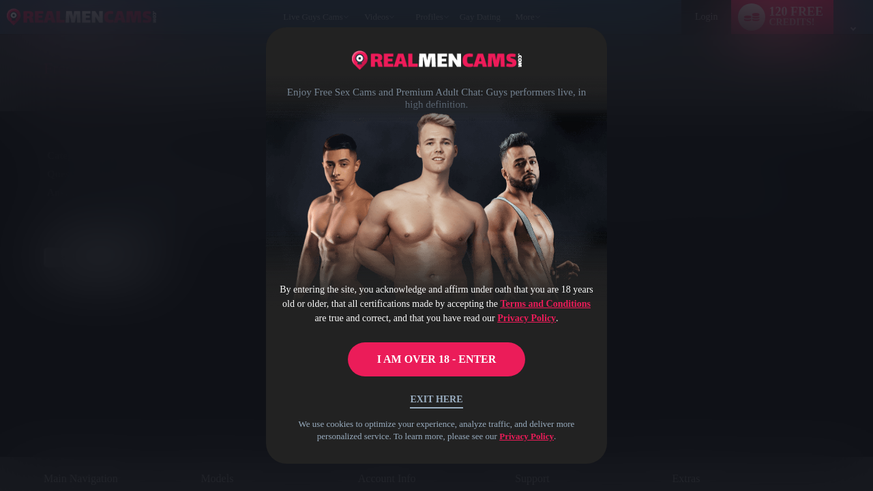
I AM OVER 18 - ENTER (437, 359)
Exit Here (436, 399)
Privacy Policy (526, 318)
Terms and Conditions (545, 304)
